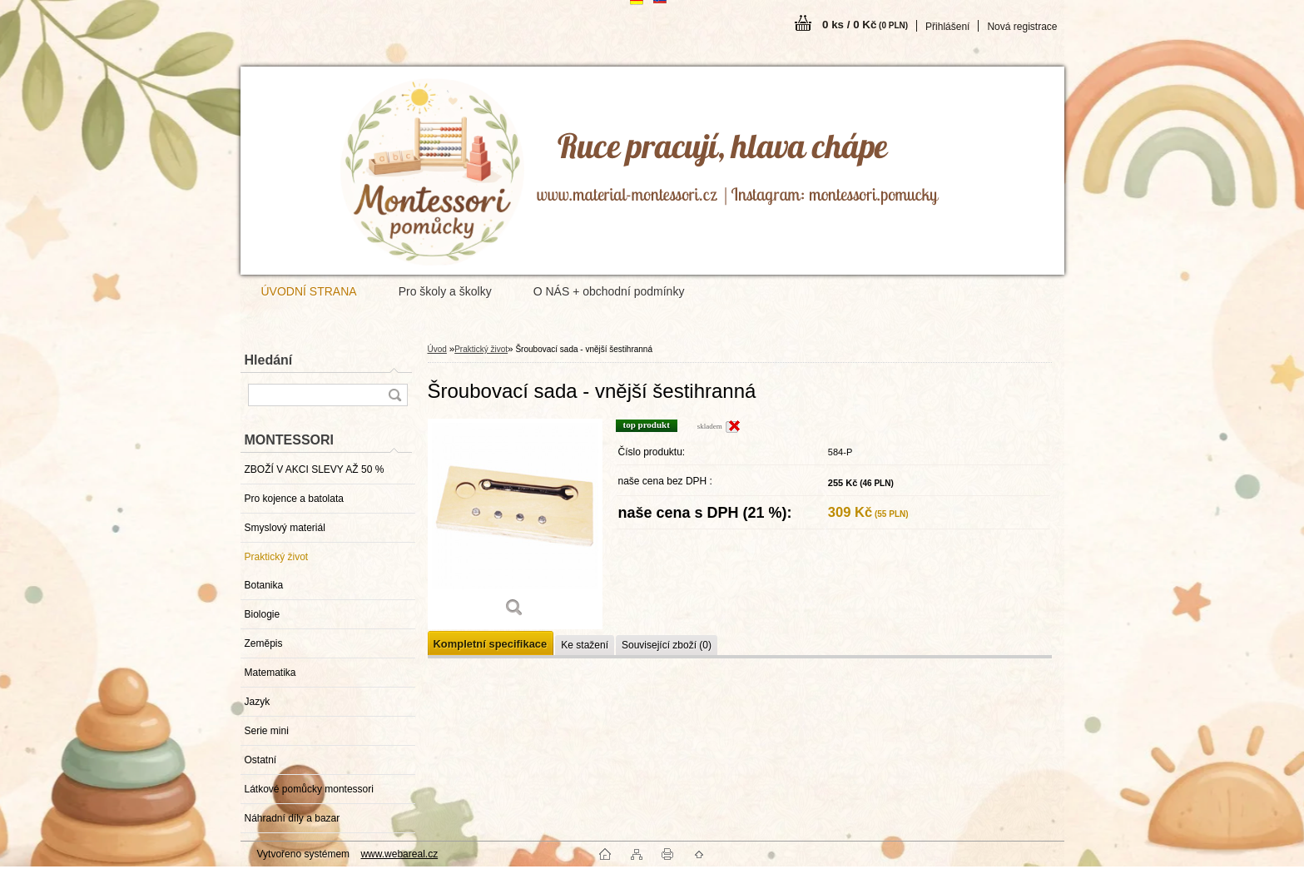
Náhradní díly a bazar (292, 818)
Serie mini (267, 731)
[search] (394, 395)
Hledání (269, 360)
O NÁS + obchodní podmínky (609, 291)
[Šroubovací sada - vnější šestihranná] (515, 524)
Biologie (262, 614)
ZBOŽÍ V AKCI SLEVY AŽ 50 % (314, 469)
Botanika (264, 585)
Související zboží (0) (666, 645)
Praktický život (277, 557)
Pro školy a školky (445, 291)
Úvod (437, 349)
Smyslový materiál (285, 528)
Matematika (270, 672)
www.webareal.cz (399, 854)
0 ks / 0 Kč (865, 24)
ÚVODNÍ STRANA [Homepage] (309, 291)
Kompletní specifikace (491, 644)
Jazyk (257, 702)
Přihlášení (947, 26)
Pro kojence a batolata (294, 498)
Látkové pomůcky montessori (309, 789)
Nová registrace (1022, 26)
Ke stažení (584, 645)
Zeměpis (264, 643)
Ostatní (261, 760)
